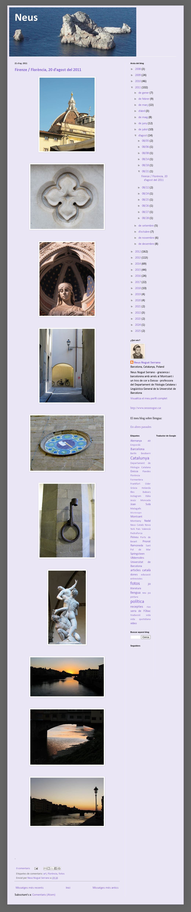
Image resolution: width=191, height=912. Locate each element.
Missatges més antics (105, 887)
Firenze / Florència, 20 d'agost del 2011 (48, 70)
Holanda (146, 488)
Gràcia (133, 488)
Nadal (147, 520)
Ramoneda (136, 545)
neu (144, 593)
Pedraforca (136, 533)
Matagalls (135, 508)
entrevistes (136, 578)
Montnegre (136, 513)
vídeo (133, 623)
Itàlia (148, 496)
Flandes (147, 471)
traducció (135, 615)
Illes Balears (140, 492)
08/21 (146, 171)
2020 (138, 300)
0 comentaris (23, 868)
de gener (144, 92)
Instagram (135, 496)
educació (146, 574)
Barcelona (137, 449)
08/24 (146, 193)
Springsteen (137, 553)
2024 (138, 325)
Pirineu (134, 537)
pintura (134, 597)
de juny (143, 123)
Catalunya (139, 458)
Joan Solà (140, 504)
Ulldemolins (137, 557)
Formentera (136, 479)
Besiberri (146, 453)
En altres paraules (140, 426)
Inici (68, 887)
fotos (61, 873)
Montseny (135, 521)
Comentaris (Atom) (43, 894)
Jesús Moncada (140, 500)
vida (148, 615)
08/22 (146, 187)
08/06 (146, 147)
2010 (138, 81)
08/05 (146, 140)
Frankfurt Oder (140, 483)
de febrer (144, 99)
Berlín (133, 453)
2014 (138, 263)
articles (135, 570)
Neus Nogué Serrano (39, 878)
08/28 (146, 218)
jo (149, 584)
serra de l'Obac (140, 611)
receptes (136, 607)
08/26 (146, 205)
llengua (135, 593)
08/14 (146, 159)
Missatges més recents (30, 887)
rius (149, 607)
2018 (138, 288)
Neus (26, 18)
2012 (138, 251)
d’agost (143, 135)
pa (149, 593)
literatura (135, 588)
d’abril (142, 111)
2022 (138, 312)
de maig (143, 117)
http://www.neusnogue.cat (145, 407)
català (146, 570)
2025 (138, 331)
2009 (138, 75)
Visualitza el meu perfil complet (148, 398)
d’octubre (144, 231)
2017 (138, 282)
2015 (138, 269)
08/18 (146, 165)
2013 (138, 257)
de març (143, 105)
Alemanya (136, 440)
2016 (138, 276)
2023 (138, 318)
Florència (52, 873)
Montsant (136, 516)
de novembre (146, 237)
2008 (138, 69)
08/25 (146, 199)
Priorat (147, 541)
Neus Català (137, 525)
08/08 (146, 153)
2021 (138, 306)
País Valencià (143, 529)
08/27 (146, 212)
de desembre (146, 244)
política (137, 601)
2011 (138, 87)
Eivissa (134, 471)
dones (134, 574)
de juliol (143, 129)
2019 (138, 294)
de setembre (146, 225)
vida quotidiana (140, 619)
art (44, 873)
